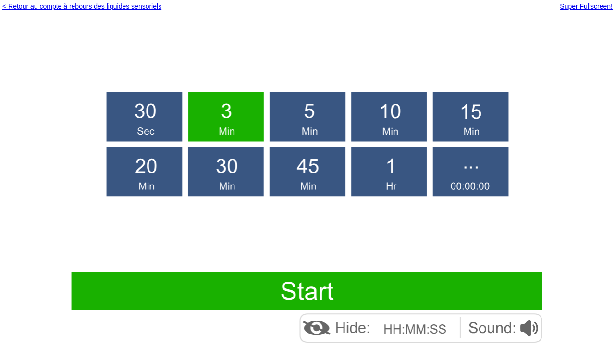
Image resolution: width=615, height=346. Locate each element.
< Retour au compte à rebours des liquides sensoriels (81, 6)
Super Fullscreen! (586, 6)
